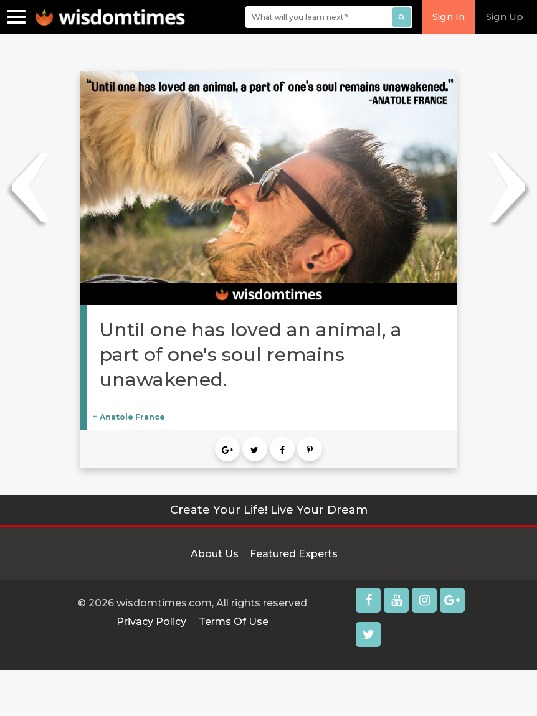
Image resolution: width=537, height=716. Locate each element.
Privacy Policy (151, 622)
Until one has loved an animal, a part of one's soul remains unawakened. (250, 354)
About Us (215, 554)
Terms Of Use (233, 622)
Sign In (448, 16)
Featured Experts (294, 554)
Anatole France (132, 417)
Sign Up (504, 16)
